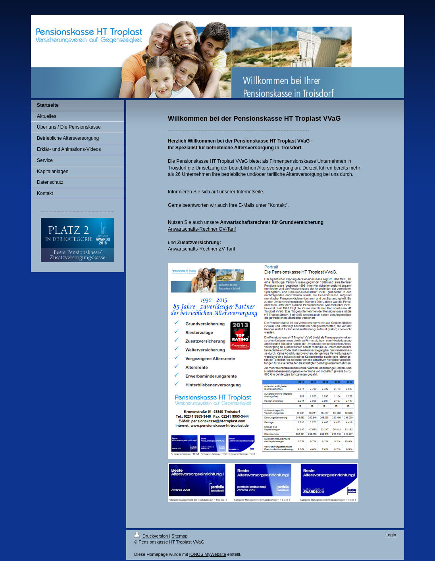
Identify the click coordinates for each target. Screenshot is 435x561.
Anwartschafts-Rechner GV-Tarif (202, 229)
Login (390, 534)
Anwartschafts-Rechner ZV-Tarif (201, 249)
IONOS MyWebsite (207, 554)
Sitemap (179, 536)
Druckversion (151, 536)
